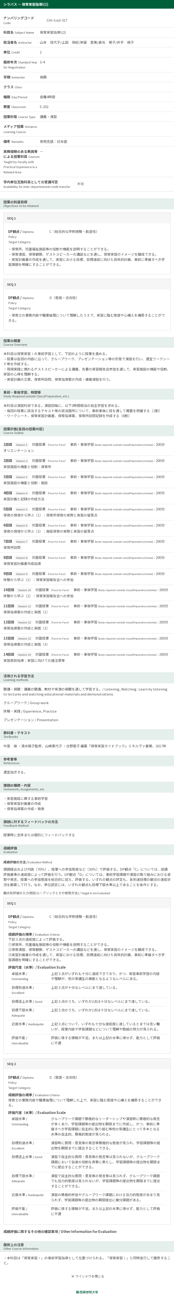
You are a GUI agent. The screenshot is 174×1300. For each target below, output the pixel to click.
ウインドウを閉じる (87, 1276)
